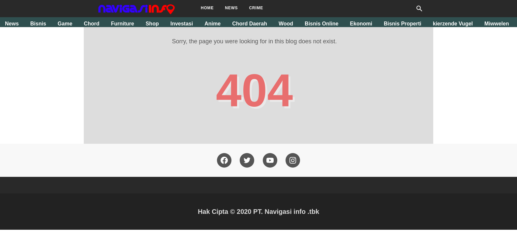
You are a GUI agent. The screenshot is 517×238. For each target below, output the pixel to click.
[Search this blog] (419, 9)
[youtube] (270, 160)
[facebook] (224, 160)
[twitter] (247, 160)
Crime (256, 8)
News (231, 8)
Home (207, 8)
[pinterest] (293, 160)
